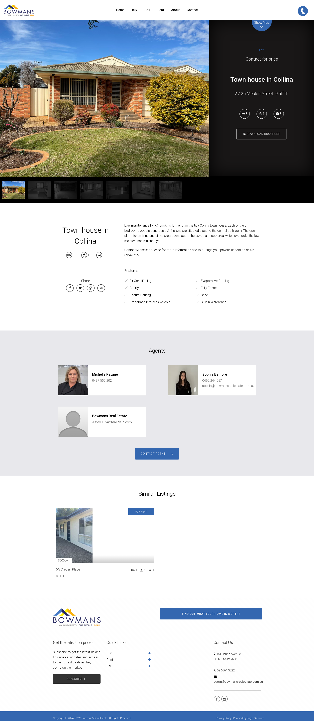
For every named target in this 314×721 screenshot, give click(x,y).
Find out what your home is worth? (211, 613)
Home (120, 10)
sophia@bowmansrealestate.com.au (228, 386)
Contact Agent (153, 453)
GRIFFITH (61, 576)
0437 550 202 (102, 380)
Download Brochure (261, 133)
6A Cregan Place (68, 569)
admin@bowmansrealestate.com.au (238, 681)
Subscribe (76, 679)
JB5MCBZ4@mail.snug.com (112, 422)
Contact (192, 10)
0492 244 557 (212, 380)
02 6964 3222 (225, 670)
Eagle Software (255, 718)
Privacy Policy (223, 718)
